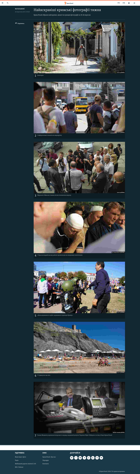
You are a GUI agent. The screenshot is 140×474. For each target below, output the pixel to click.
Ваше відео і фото (20, 457)
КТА (124, 3)
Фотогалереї (20, 9)
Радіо (16, 460)
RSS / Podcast (19, 467)
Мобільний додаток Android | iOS (25, 464)
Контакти (45, 464)
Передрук (45, 460)
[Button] (19, 24)
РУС (119, 3)
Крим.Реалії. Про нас (49, 457)
